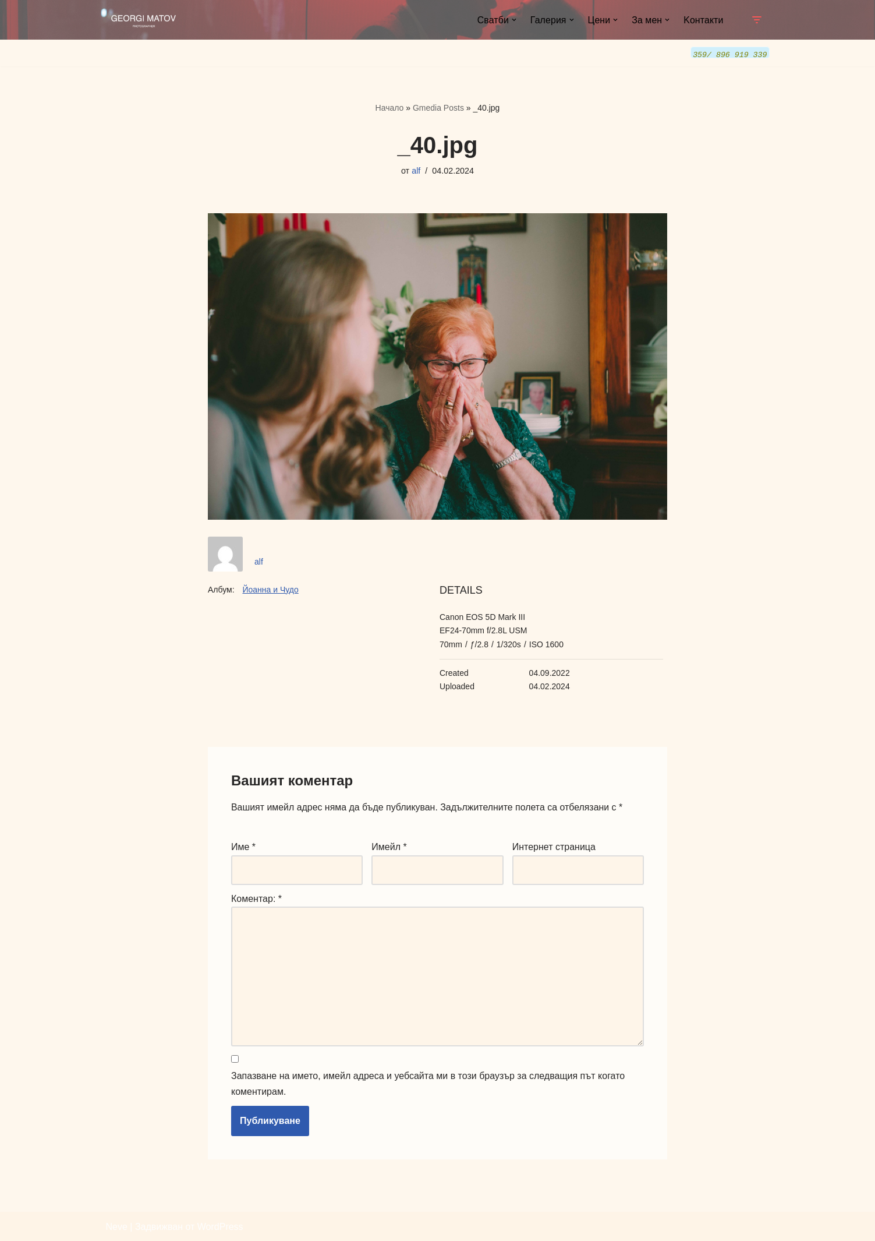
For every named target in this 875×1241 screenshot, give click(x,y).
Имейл (388, 846)
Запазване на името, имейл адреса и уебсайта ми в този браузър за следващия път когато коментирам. (428, 1084)
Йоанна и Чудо (270, 588)
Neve (116, 1226)
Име (243, 846)
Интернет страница (554, 846)
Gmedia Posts (438, 107)
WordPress (220, 1226)
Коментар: (256, 897)
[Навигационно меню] (756, 19)
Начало (389, 107)
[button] (513, 19)
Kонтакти (703, 20)
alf (416, 170)
